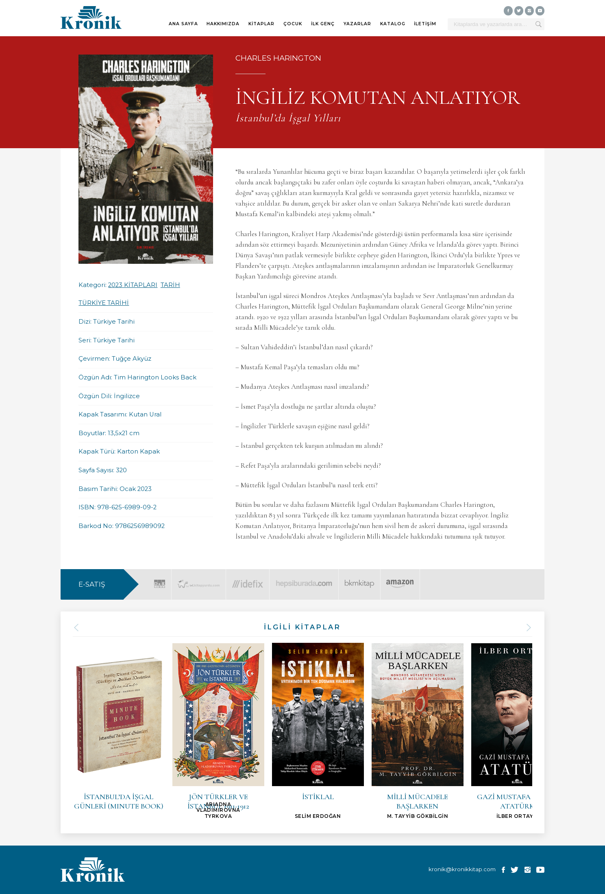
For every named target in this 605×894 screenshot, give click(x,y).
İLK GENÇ (323, 23)
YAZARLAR (357, 23)
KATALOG (392, 23)
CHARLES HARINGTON (278, 58)
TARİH (170, 285)
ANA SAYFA (183, 23)
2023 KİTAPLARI (132, 285)
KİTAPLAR (261, 23)
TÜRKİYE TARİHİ (103, 303)
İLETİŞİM (425, 23)
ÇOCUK (292, 23)
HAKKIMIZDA (223, 23)
